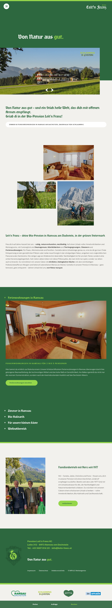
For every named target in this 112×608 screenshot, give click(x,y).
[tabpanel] (56, 345)
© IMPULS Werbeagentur (77, 571)
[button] (47, 90)
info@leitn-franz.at (62, 548)
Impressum (31, 571)
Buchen (74, 604)
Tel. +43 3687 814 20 (38, 548)
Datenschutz (43, 571)
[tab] (56, 297)
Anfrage (54, 604)
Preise (35, 604)
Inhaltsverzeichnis (57, 571)
